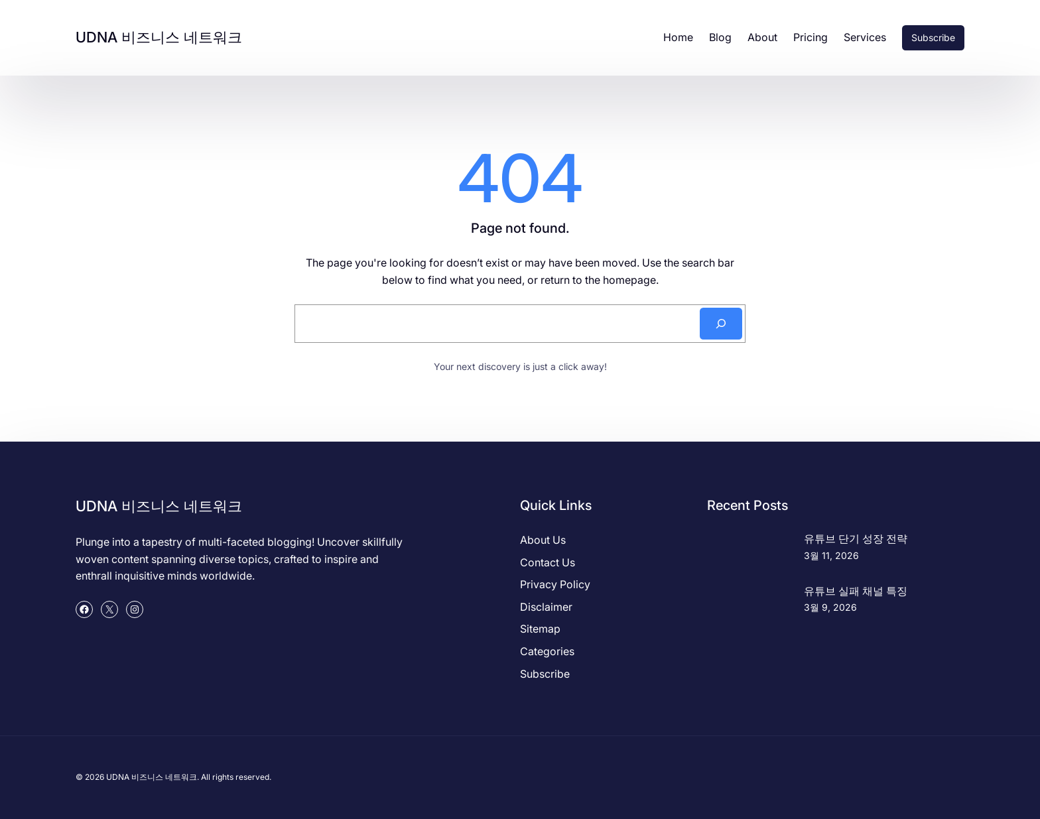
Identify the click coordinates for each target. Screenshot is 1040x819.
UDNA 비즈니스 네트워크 (159, 37)
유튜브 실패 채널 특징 (855, 591)
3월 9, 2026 (830, 607)
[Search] (721, 324)
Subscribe (933, 37)
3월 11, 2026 (831, 555)
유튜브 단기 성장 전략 (855, 538)
